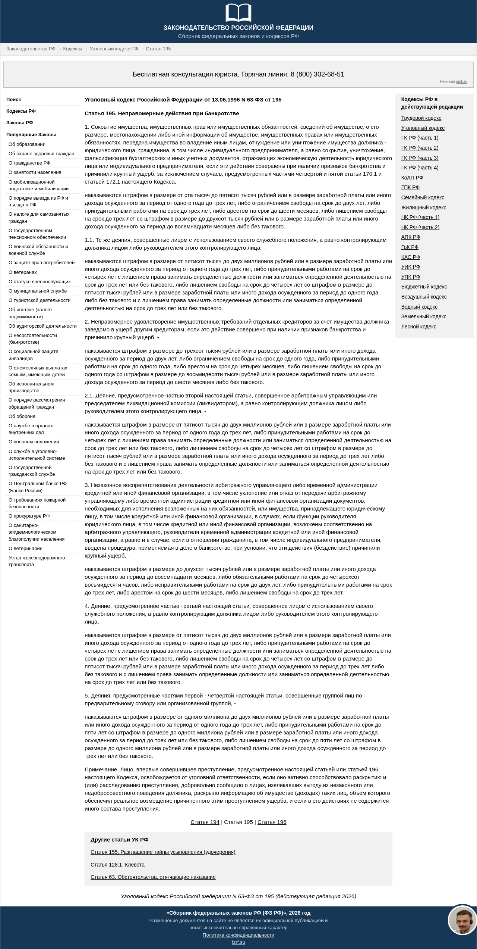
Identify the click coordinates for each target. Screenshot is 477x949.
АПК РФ (410, 237)
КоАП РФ (412, 178)
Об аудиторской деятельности (43, 326)
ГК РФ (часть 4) (420, 168)
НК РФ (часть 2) (420, 227)
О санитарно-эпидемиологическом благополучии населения (36, 531)
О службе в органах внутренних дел (31, 429)
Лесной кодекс (418, 327)
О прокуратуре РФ (29, 516)
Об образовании (27, 144)
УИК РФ (410, 267)
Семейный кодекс (423, 197)
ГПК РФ (410, 187)
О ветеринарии (25, 548)
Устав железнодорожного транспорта (37, 561)
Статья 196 (272, 822)
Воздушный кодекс (424, 297)
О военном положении (34, 441)
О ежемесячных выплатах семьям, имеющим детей (38, 371)
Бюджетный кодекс (424, 287)
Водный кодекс (419, 307)
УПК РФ (410, 277)
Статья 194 (204, 822)
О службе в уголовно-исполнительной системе (37, 455)
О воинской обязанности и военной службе (38, 250)
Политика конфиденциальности (238, 935)
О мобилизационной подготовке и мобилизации (39, 185)
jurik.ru (461, 81)
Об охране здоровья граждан (41, 153)
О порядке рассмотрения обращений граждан (37, 403)
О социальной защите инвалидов (33, 355)
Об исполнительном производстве (31, 387)
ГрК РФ (409, 247)
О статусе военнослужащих (40, 281)
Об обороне (22, 416)
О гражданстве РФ (29, 163)
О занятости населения (35, 172)
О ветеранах (23, 272)
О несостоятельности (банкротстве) (33, 339)
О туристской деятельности (39, 300)
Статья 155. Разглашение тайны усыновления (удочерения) (163, 852)
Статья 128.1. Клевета (118, 865)
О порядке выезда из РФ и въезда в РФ (38, 201)
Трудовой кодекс (421, 118)
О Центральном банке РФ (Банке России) (38, 487)
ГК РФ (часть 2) (420, 148)
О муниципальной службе (38, 291)
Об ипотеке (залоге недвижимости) (30, 313)
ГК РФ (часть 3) (420, 158)
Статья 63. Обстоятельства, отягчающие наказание (153, 877)
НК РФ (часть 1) (420, 217)
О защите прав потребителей (42, 262)
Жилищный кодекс (423, 207)
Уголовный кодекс (423, 128)
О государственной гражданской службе (32, 471)
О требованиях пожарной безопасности (37, 503)
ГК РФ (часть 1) (420, 138)
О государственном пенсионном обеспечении (37, 234)
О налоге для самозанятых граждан (39, 217)
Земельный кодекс (423, 316)
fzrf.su (238, 942)
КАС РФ (410, 257)
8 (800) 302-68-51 (317, 74)
